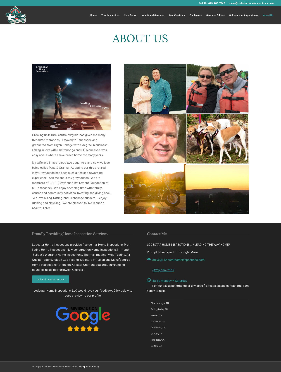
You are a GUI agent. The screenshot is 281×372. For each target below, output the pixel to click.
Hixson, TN (156, 315)
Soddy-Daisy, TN (159, 309)
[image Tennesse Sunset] (217, 189)
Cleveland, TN (158, 327)
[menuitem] (93, 15)
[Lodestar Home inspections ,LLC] (16, 15)
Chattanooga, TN (160, 303)
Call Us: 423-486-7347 (212, 3)
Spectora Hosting (91, 367)
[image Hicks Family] (155, 89)
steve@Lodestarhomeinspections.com (251, 3)
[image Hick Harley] (155, 189)
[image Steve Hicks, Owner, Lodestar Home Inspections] (155, 139)
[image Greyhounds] (217, 139)
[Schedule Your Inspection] (50, 279)
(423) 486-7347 (163, 270)
